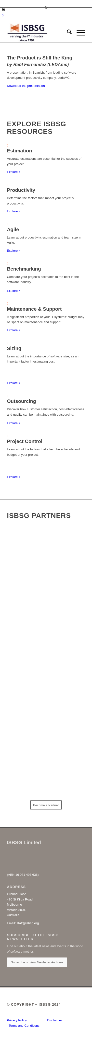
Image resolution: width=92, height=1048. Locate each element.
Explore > (13, 172)
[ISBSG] (38, 33)
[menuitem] (67, 33)
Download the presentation (26, 86)
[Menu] (78, 33)
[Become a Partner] (46, 805)
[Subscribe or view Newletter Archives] (37, 962)
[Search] (67, 33)
